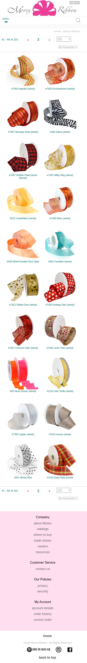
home (57, 31)
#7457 (24, 160)
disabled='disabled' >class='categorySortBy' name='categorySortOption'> (68, 498)
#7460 (61, 331)
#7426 (61, 72)
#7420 (61, 288)
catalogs (43, 529)
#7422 (24, 288)
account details (42, 608)
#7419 (61, 461)
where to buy (43, 534)
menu (5, 18)
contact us (43, 569)
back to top (47, 657)
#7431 (61, 159)
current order (43, 619)
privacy (43, 585)
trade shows (42, 540)
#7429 (24, 418)
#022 (24, 202)
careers (42, 546)
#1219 (61, 375)
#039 (24, 245)
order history (43, 614)
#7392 (24, 72)
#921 (24, 461)
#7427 (24, 331)
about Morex (43, 523)
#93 (24, 375)
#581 (61, 245)
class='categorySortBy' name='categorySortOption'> (68, 47)
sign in (74, 2)
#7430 (61, 202)
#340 (61, 115)
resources (43, 552)
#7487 (24, 115)
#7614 (61, 418)
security (42, 591)
